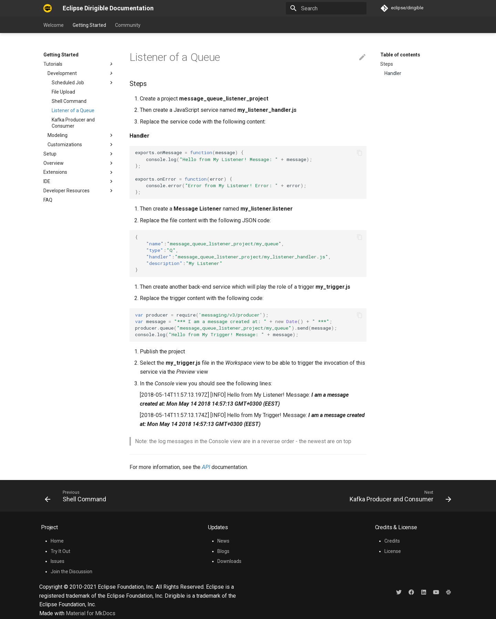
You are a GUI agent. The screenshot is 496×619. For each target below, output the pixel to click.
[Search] (326, 8)
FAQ (47, 200)
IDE (46, 181)
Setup (49, 154)
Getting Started (89, 25)
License (392, 551)
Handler (392, 73)
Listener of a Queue (73, 110)
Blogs (223, 551)
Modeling (81, 135)
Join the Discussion (71, 571)
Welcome (53, 25)
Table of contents (400, 54)
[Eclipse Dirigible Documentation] (47, 8)
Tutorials (78, 64)
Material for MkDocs (90, 613)
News (223, 541)
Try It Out (60, 551)
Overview (53, 163)
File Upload (63, 92)
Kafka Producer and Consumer (73, 123)
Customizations (81, 144)
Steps (386, 64)
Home (57, 541)
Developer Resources (78, 191)
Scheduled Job (68, 82)
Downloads (229, 561)
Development (81, 73)
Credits (392, 541)
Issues (57, 561)
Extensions (55, 172)
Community (128, 25)
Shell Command (69, 101)
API (206, 467)
